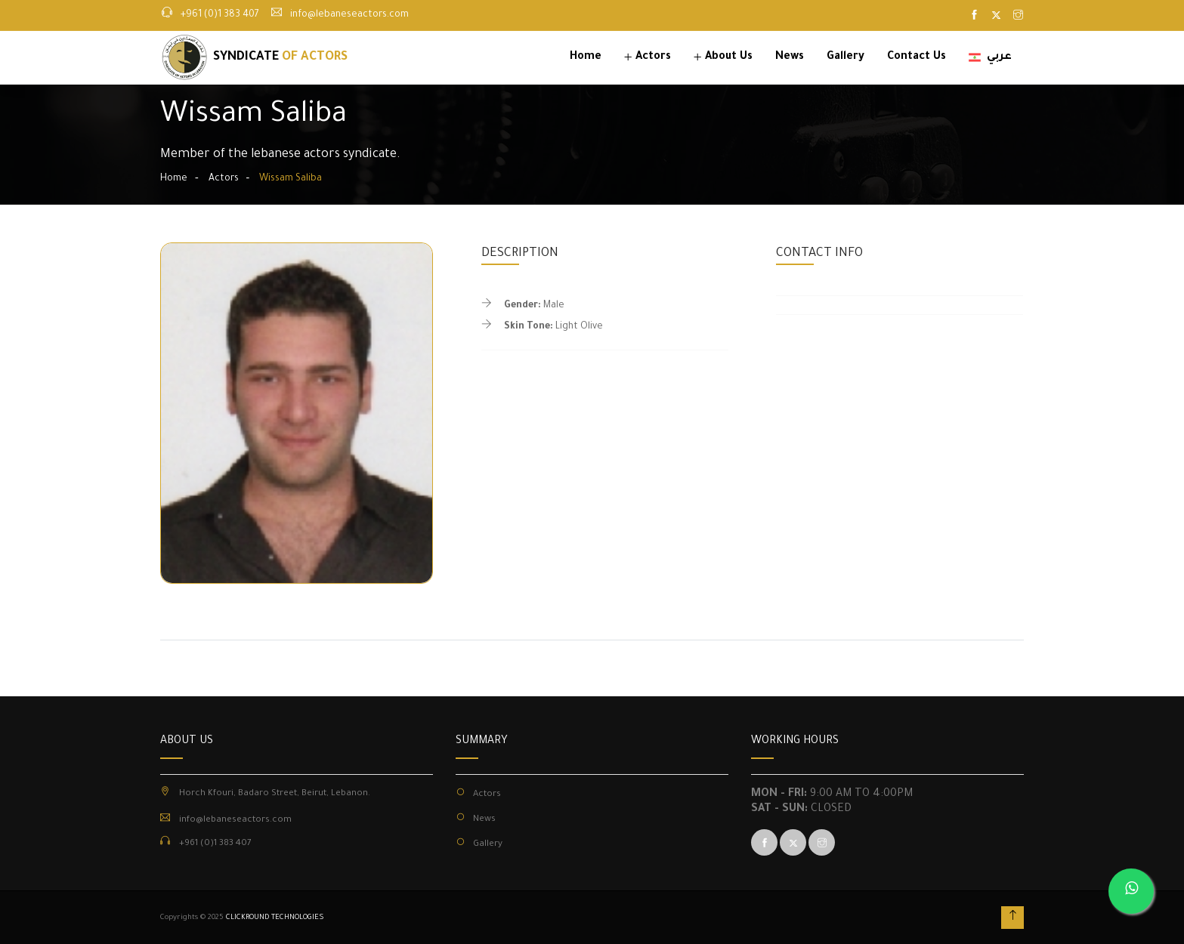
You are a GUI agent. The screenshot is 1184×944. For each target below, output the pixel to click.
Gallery (845, 57)
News (789, 57)
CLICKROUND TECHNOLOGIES (275, 918)
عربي (990, 57)
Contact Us (916, 57)
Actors (653, 57)
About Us (729, 57)
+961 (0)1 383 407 (220, 15)
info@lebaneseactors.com (349, 15)
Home (585, 57)
